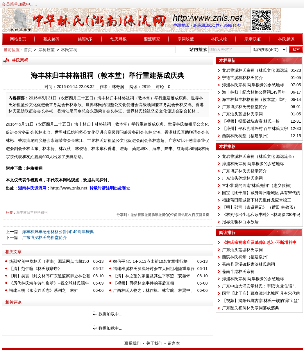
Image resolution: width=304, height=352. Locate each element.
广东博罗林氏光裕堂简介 (44, 237)
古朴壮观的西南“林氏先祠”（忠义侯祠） (258, 185)
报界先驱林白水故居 (240, 221)
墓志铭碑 (51, 39)
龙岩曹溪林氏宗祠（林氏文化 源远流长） (259, 156)
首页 (28, 49)
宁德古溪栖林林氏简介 (242, 77)
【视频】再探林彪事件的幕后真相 (143, 283)
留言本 (174, 343)
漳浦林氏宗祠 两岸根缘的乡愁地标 (253, 85)
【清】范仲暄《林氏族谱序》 (35, 268)
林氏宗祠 (69, 49)
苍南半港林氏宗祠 (238, 271)
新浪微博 (144, 215)
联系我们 (132, 343)
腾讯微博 (158, 215)
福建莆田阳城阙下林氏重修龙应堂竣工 (256, 200)
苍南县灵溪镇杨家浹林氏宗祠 (248, 264)
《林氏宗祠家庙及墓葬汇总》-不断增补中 (259, 242)
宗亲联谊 (252, 39)
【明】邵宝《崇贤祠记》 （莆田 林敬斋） (260, 207)
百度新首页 (200, 215)
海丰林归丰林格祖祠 (32, 212)
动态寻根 (118, 39)
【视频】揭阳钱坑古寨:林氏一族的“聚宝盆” (260, 300)
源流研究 (152, 39)
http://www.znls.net (69, 188)
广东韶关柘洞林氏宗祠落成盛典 (250, 307)
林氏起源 (286, 39)
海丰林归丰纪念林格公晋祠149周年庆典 (58, 231)
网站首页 (18, 39)
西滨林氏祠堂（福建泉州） (246, 135)
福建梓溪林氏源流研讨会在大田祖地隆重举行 (153, 268)
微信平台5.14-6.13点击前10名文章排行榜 (150, 261)
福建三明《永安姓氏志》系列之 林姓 (43, 290)
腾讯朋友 (185, 215)
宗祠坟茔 (186, 39)
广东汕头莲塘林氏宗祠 (242, 114)
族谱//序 (85, 39)
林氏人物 (219, 39)
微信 (133, 215)
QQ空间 (171, 215)
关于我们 (154, 343)
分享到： (123, 215)
